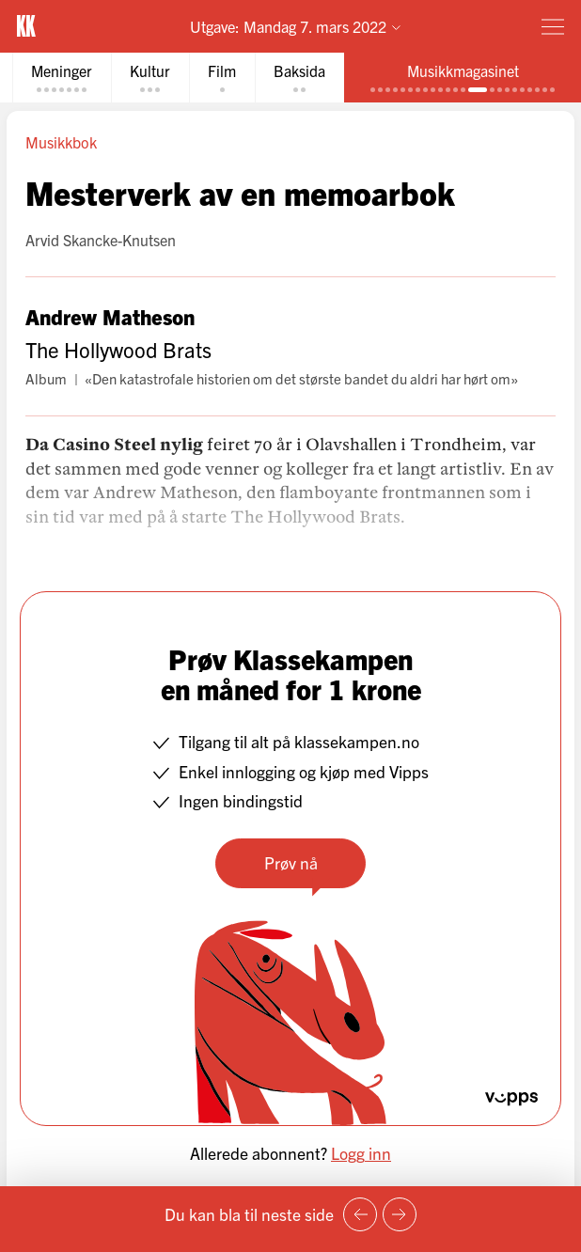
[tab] (61, 77)
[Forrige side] (360, 1214)
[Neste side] (399, 1214)
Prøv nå (291, 862)
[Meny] (553, 26)
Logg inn (361, 1153)
